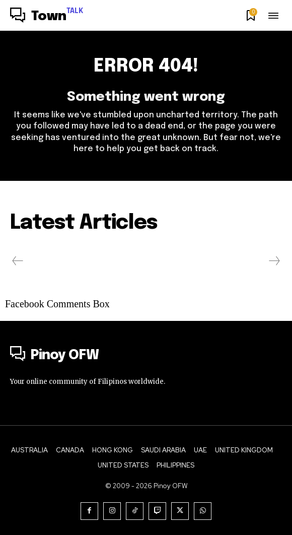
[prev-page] (18, 261)
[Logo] (47, 17)
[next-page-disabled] (274, 261)
